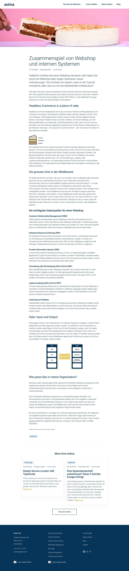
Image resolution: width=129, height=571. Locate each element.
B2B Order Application (56, 545)
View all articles (64, 512)
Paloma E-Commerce (55, 541)
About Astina (106, 4)
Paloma (32, 421)
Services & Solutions (71, 4)
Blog (118, 4)
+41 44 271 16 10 (20, 548)
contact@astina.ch (20, 552)
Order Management (55, 552)
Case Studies (91, 4)
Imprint (85, 545)
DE (90, 551)
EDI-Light (51, 548)
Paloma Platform (54, 537)
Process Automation (55, 556)
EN (87, 551)
